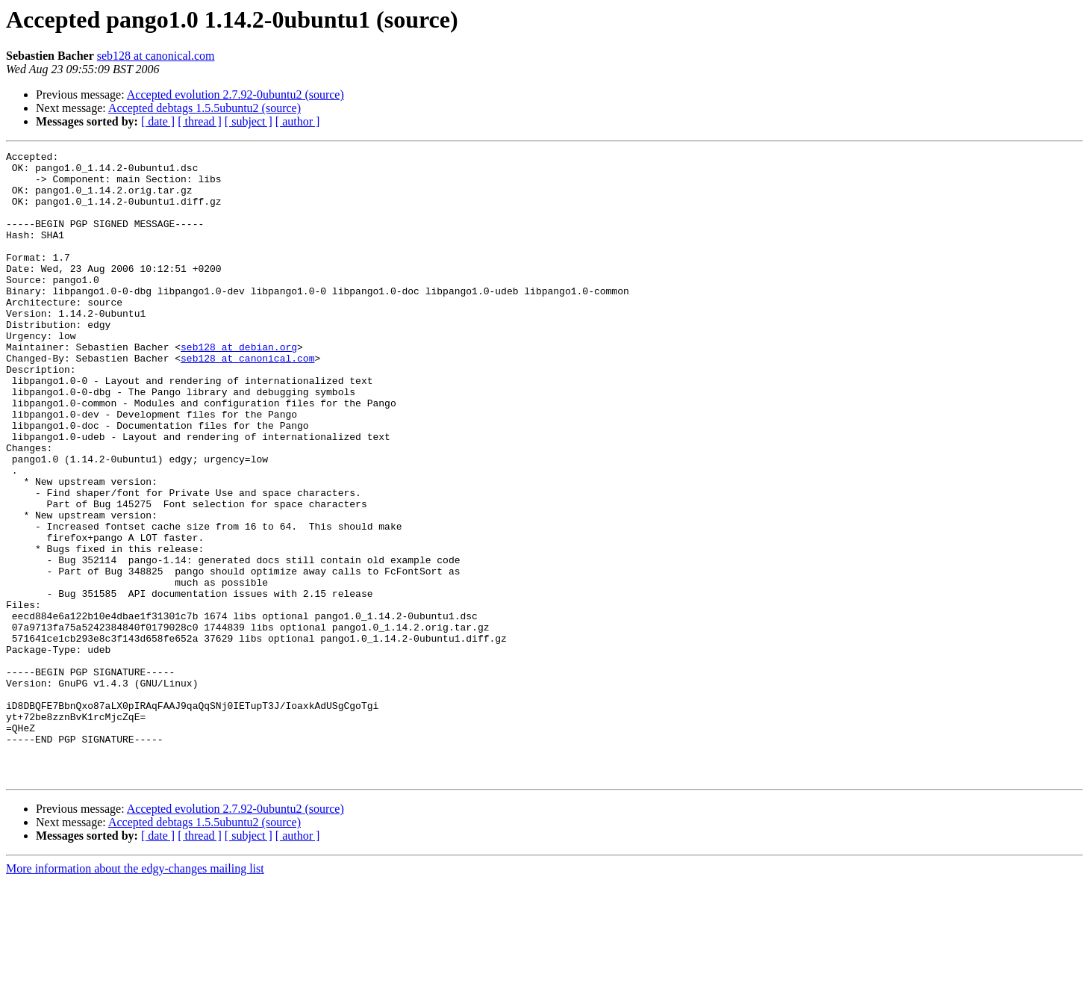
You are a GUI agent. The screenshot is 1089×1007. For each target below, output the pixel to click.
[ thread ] (200, 121)
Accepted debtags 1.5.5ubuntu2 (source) (204, 108)
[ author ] (297, 121)
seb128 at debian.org (239, 387)
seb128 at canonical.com (156, 55)
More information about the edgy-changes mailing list (135, 994)
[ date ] (158, 121)
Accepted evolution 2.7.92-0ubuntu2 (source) (235, 94)
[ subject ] (248, 121)
